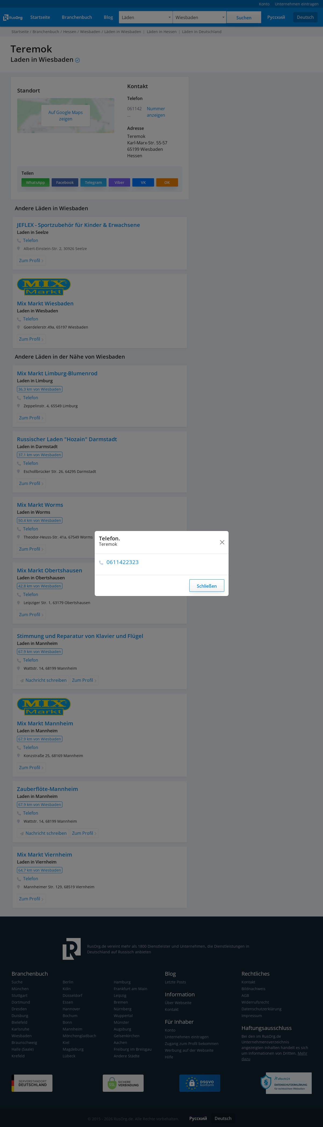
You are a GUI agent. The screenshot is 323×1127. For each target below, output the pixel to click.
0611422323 (123, 562)
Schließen (207, 586)
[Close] (222, 542)
